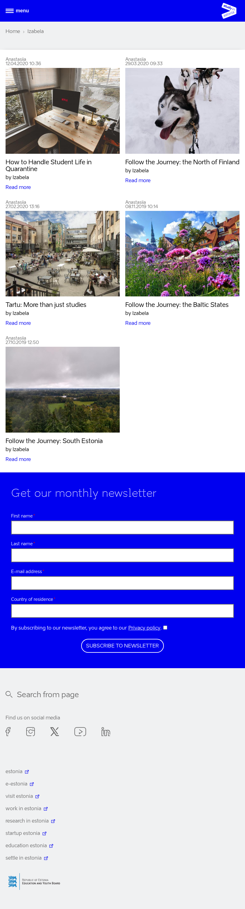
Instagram (30, 732)
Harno (36, 881)
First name (22, 516)
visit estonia (19, 796)
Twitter (54, 732)
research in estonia (27, 821)
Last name (22, 544)
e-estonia (16, 784)
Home (13, 31)
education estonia (26, 846)
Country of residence (32, 599)
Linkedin (106, 732)
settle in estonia (24, 858)
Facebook (8, 732)
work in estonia (23, 808)
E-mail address (26, 572)
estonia (14, 771)
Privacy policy (144, 628)
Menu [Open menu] (22, 10)
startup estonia (23, 833)
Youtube (80, 732)
